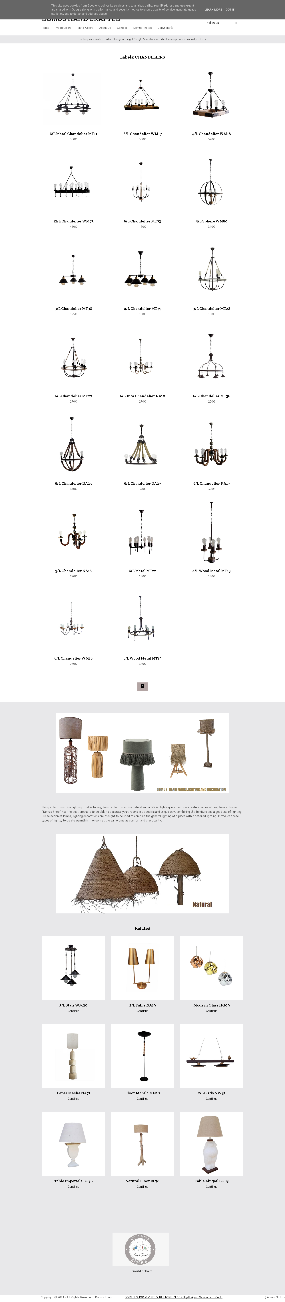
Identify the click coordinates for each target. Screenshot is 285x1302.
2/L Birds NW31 (211, 1095)
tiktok (241, 23)
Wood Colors (63, 28)
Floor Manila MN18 (142, 1095)
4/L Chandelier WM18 (211, 133)
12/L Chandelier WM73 (73, 221)
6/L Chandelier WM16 (73, 660)
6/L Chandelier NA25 (73, 485)
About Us (105, 28)
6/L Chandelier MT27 (73, 397)
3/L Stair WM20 (73, 1007)
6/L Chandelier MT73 (142, 221)
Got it (230, 9)
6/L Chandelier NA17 (211, 485)
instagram (236, 23)
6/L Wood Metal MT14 (142, 660)
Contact (122, 28)
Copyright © (165, 28)
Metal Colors (85, 28)
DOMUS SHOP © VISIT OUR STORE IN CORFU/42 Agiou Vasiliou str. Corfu (173, 1299)
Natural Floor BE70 (142, 1183)
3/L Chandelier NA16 (73, 572)
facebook (230, 23)
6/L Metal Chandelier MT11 (73, 133)
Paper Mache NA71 (73, 1095)
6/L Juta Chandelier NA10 (142, 397)
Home (45, 28)
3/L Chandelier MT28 (211, 309)
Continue (73, 1013)
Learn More (213, 9)
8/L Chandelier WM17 (142, 133)
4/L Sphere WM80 (212, 221)
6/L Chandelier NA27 (142, 485)
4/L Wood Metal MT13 (211, 572)
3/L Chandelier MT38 (73, 309)
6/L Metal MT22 (142, 572)
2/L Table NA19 (142, 1007)
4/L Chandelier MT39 (142, 309)
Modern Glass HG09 (211, 1007)
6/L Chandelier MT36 (211, 397)
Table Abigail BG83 (212, 1183)
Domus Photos (142, 28)
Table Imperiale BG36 (73, 1183)
